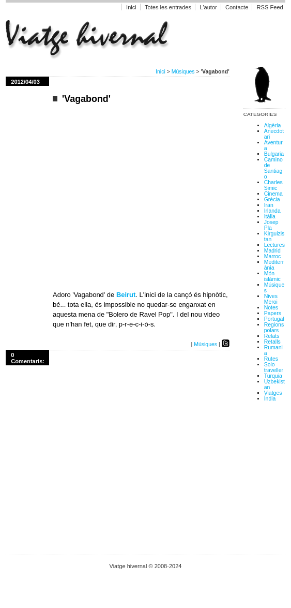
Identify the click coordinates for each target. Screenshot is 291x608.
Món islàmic (272, 276)
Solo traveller (273, 367)
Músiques (183, 72)
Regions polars (274, 327)
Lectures (274, 245)
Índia (270, 399)
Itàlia (269, 216)
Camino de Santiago (273, 168)
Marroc (272, 256)
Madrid (272, 251)
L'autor (209, 7)
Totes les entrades (168, 7)
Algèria (272, 125)
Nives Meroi (271, 299)
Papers (272, 313)
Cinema (273, 194)
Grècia (272, 199)
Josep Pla (271, 225)
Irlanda (272, 211)
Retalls (272, 342)
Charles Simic (273, 185)
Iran (268, 205)
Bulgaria (274, 154)
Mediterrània (274, 265)
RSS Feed (269, 7)
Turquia (273, 376)
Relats (272, 336)
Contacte (236, 7)
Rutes (271, 359)
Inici (131, 7)
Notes (271, 307)
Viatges (273, 393)
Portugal (274, 319)
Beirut (125, 295)
